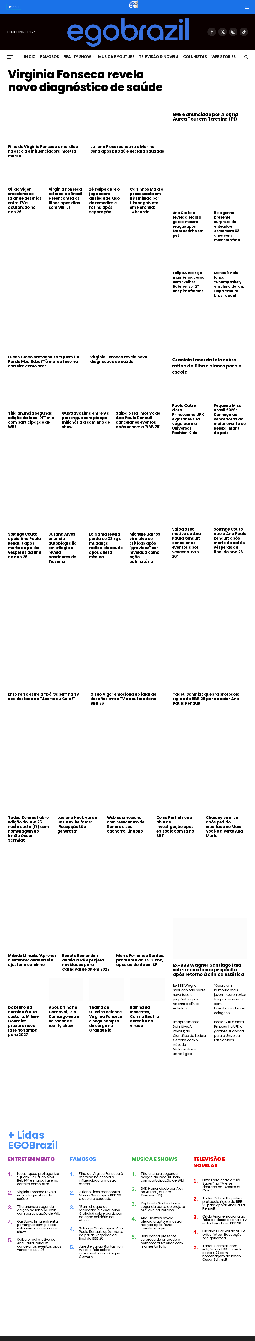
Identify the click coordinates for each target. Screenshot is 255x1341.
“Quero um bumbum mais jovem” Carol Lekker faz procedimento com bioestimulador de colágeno (230, 999)
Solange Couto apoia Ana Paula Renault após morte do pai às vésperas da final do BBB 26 (25, 545)
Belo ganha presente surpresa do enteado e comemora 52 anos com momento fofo (227, 226)
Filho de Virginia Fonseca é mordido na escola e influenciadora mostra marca (43, 151)
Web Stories (223, 56)
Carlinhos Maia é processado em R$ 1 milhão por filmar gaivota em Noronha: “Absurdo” (146, 200)
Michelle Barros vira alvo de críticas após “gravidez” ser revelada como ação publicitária (144, 548)
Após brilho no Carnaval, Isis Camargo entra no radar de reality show (64, 1016)
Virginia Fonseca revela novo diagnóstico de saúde (85, 81)
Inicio (30, 56)
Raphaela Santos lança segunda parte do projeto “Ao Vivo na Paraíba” (163, 1206)
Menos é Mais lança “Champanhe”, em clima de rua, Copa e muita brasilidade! (229, 284)
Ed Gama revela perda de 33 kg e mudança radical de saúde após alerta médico (106, 545)
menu (14, 7)
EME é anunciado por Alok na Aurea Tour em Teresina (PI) (205, 116)
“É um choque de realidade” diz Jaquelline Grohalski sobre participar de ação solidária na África (100, 1213)
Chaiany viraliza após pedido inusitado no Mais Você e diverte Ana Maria (224, 826)
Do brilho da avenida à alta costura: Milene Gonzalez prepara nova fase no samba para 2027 (23, 1021)
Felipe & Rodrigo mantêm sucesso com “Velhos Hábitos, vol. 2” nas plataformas (188, 282)
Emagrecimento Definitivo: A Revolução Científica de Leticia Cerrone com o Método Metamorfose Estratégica (189, 1038)
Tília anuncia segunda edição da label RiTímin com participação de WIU (31, 420)
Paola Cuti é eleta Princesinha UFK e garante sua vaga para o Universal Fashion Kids (188, 419)
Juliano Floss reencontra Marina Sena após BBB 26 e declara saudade (127, 148)
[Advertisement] (86, 252)
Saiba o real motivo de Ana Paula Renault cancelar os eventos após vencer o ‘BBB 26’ (138, 420)
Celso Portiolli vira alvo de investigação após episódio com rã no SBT (175, 826)
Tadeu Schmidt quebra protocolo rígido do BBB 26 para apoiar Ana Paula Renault (206, 699)
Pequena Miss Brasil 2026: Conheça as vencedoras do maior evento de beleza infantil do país (230, 419)
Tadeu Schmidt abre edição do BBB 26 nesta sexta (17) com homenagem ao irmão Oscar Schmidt (28, 829)
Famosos (49, 56)
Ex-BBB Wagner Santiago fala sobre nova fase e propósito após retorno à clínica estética (208, 969)
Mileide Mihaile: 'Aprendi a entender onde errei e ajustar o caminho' (32, 960)
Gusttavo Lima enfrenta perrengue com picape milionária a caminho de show (86, 420)
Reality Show (77, 56)
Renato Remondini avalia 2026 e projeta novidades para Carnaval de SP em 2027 (86, 962)
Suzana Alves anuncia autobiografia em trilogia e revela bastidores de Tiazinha (62, 548)
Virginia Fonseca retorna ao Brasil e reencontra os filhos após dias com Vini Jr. (65, 198)
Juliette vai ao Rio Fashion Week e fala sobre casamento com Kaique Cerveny (101, 1251)
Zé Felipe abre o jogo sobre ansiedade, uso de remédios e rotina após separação (104, 200)
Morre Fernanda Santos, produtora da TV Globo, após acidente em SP (140, 960)
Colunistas (195, 56)
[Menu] (10, 57)
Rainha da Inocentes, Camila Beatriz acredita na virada (144, 1016)
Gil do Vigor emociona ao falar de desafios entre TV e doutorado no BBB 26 (25, 200)
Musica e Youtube (116, 56)
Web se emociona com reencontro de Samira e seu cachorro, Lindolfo (125, 824)
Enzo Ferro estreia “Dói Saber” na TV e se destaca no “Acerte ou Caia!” (43, 696)
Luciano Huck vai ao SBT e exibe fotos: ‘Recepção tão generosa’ (77, 824)
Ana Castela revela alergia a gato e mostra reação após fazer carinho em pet (188, 224)
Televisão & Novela (158, 56)
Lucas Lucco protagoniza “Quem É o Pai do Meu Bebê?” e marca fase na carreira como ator (43, 361)
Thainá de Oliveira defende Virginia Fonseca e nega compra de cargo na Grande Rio (105, 1018)
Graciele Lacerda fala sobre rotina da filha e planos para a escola (207, 366)
